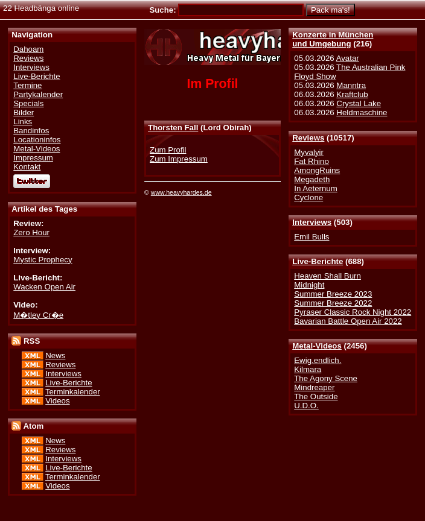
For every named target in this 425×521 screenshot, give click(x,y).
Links (22, 121)
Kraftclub (352, 94)
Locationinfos (36, 139)
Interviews (311, 222)
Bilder (23, 112)
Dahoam (28, 49)
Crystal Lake (358, 103)
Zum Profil (168, 149)
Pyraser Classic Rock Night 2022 (352, 312)
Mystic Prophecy (42, 259)
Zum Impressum (179, 158)
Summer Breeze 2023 (333, 293)
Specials (28, 103)
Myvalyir (309, 152)
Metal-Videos (317, 345)
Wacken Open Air (44, 286)
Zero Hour (31, 232)
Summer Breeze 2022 (333, 303)
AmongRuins (317, 170)
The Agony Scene (325, 378)
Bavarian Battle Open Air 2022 (347, 321)
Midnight (309, 284)
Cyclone (308, 197)
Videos (57, 400)
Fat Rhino (311, 161)
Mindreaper (314, 387)
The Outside (315, 396)
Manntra (351, 85)
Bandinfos (31, 130)
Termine (27, 85)
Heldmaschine (361, 112)
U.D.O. (306, 405)
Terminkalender (72, 391)
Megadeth (312, 179)
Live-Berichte (317, 261)
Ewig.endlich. (317, 360)
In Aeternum (315, 188)
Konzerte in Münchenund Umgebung (332, 39)
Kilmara (307, 369)
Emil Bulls (311, 236)
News (55, 355)
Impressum (33, 157)
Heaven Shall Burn (327, 275)
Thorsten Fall (173, 127)
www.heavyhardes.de (181, 192)
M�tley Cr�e (38, 315)
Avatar (347, 58)
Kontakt (26, 166)
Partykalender (38, 94)
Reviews (308, 137)
